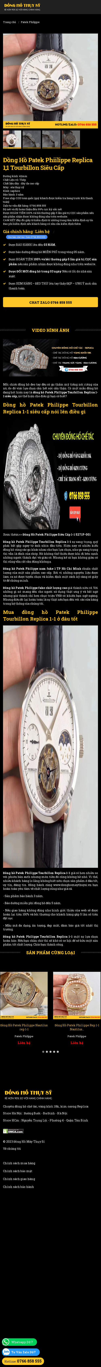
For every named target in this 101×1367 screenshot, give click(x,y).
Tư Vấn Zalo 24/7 (23, 1352)
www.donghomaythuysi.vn (72, 885)
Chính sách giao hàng (19, 1179)
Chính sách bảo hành (18, 1187)
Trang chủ (9, 22)
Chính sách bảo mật (17, 1171)
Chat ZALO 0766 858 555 (50, 302)
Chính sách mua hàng (19, 1163)
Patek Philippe (30, 22)
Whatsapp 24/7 (22, 1342)
